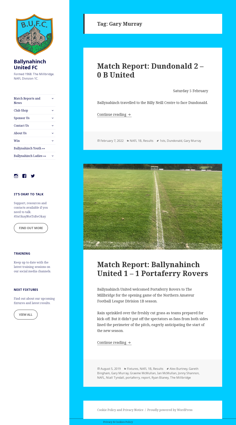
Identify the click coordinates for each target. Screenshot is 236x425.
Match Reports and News (27, 100)
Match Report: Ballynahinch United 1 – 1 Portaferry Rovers (152, 268)
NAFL (101, 378)
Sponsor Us (22, 118)
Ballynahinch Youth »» (29, 148)
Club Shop (21, 110)
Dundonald (174, 141)
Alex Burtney (178, 369)
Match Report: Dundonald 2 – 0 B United (150, 70)
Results (148, 141)
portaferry (133, 378)
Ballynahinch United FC (30, 64)
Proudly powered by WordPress (169, 410)
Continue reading (114, 114)
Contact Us (21, 126)
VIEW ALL (25, 315)
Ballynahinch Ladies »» (30, 156)
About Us (20, 133)
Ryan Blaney (160, 378)
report (145, 378)
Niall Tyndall (115, 378)
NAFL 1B (136, 141)
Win (17, 141)
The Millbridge (180, 378)
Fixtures (132, 369)
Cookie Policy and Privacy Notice (120, 410)
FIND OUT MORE (31, 228)
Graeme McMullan (143, 373)
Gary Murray (192, 141)
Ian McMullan (166, 373)
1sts (162, 141)
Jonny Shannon (188, 373)
